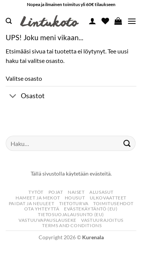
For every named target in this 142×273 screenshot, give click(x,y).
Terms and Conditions (71, 225)
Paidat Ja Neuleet (31, 203)
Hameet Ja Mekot (38, 198)
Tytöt (36, 192)
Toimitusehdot (113, 203)
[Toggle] (13, 96)
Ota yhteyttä (41, 209)
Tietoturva (74, 203)
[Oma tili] (92, 21)
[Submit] (127, 143)
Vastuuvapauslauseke (47, 220)
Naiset (76, 192)
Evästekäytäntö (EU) (91, 209)
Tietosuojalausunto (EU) (71, 214)
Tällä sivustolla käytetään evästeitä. (71, 173)
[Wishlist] (105, 21)
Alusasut (101, 192)
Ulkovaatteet (108, 198)
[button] (9, 21)
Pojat (55, 192)
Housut (75, 198)
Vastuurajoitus (102, 220)
